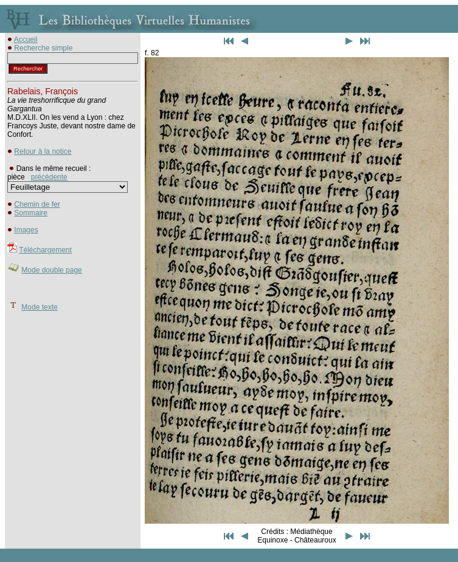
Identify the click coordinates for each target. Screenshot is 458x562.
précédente (49, 177)
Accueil (26, 39)
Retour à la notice (42, 151)
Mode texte (39, 307)
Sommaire (30, 213)
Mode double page (51, 270)
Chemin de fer (37, 204)
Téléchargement (45, 250)
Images (26, 230)
